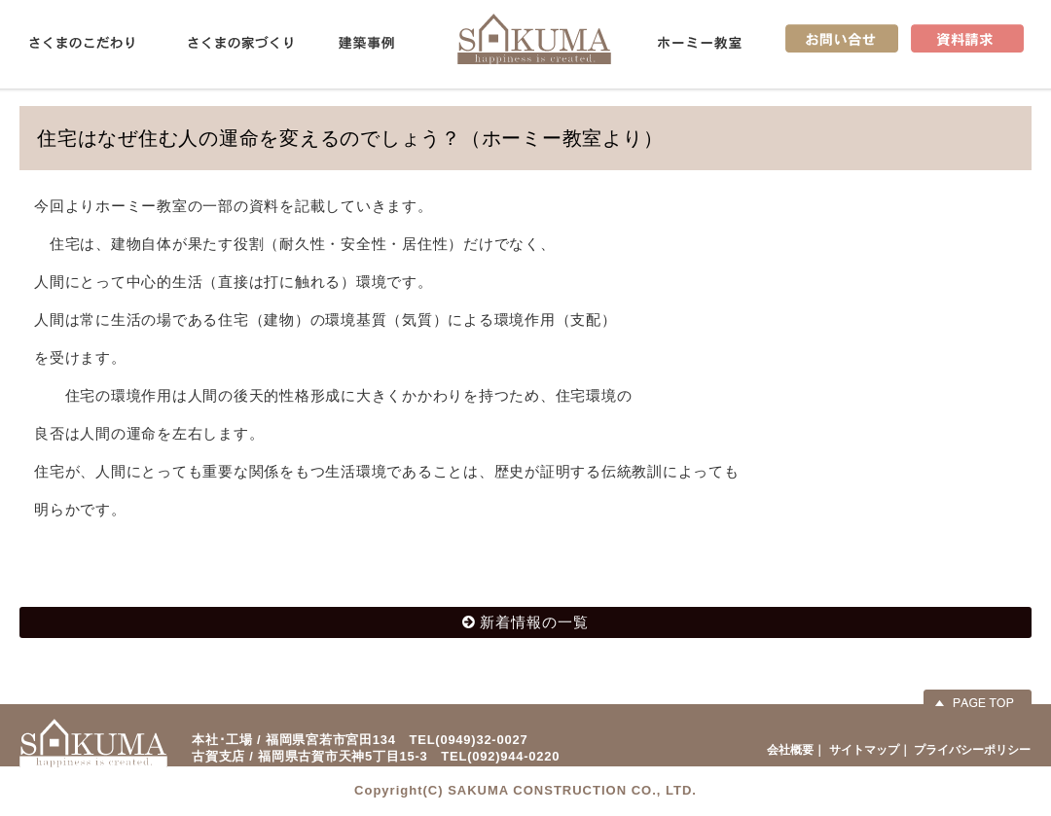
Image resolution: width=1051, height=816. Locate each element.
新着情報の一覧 (534, 622)
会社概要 (790, 750)
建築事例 (366, 43)
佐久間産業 (534, 38)
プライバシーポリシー (972, 750)
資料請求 (967, 38)
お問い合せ (841, 38)
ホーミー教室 (700, 43)
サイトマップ (864, 750)
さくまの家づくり (240, 43)
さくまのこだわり (81, 43)
